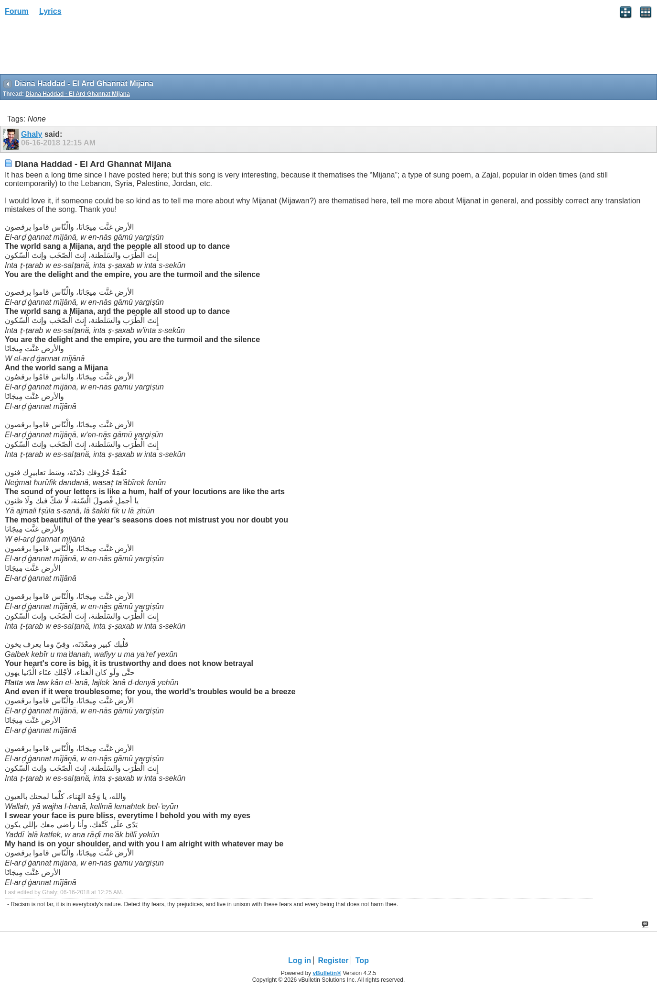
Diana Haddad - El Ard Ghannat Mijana (77, 93)
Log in (299, 960)
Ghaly (31, 134)
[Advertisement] (76, 48)
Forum (17, 11)
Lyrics (50, 11)
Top (362, 960)
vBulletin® (326, 973)
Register (333, 960)
